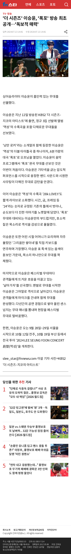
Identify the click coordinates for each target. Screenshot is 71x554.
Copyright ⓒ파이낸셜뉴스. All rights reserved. (23, 533)
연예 (28, 4)
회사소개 (6, 530)
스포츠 (40, 4)
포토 (53, 4)
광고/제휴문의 (19, 530)
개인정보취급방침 (36, 530)
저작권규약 (51, 530)
